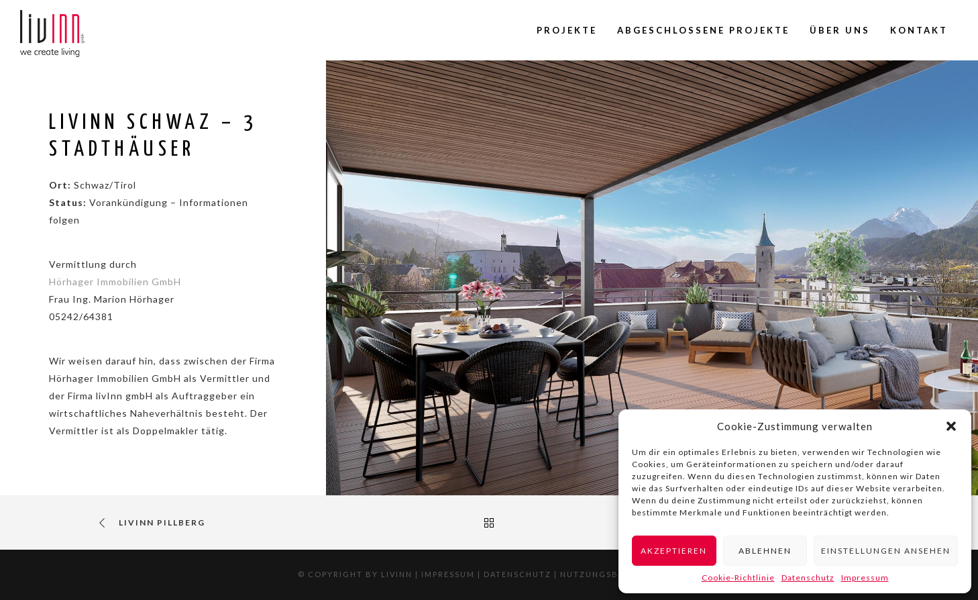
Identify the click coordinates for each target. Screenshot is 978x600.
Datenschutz (807, 577)
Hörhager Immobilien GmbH (115, 281)
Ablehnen (765, 551)
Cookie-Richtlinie (738, 577)
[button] (951, 426)
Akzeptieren (674, 551)
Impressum (865, 577)
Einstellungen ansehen (885, 551)
